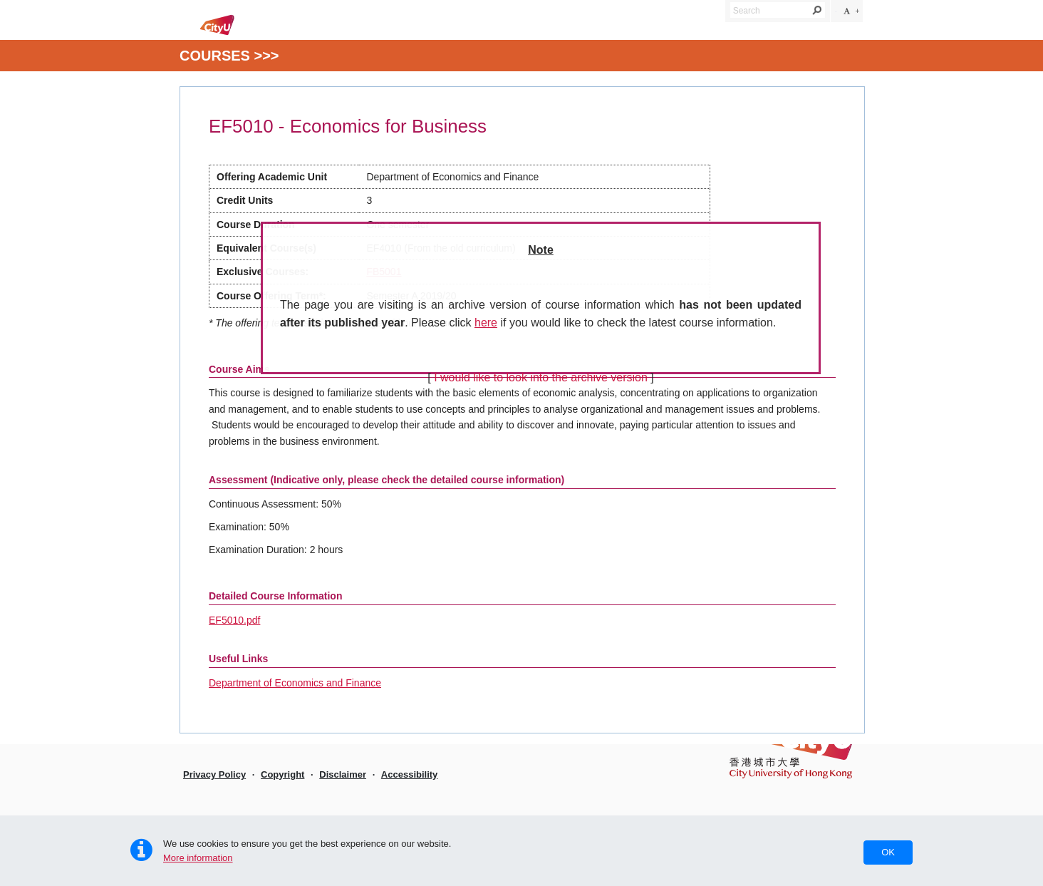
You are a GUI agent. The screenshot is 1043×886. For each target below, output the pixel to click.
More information (198, 857)
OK (888, 852)
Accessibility (409, 774)
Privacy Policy (214, 774)
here (485, 322)
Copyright (282, 774)
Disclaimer (342, 774)
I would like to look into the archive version (541, 377)
